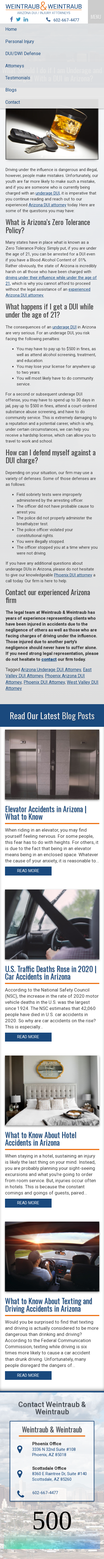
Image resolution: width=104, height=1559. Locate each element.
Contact (12, 102)
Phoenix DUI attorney (73, 575)
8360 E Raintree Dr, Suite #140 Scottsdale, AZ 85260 (59, 1476)
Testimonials (17, 78)
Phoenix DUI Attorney (44, 682)
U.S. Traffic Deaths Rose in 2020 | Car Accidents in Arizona (51, 972)
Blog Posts (78, 715)
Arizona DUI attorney (47, 204)
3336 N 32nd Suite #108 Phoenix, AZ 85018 (54, 1452)
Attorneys (14, 65)
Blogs (11, 90)
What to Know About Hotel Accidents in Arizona (40, 1138)
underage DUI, (47, 193)
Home (11, 29)
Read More (28, 870)
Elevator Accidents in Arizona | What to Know (46, 812)
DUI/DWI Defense (23, 53)
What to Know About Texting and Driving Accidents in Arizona (48, 1304)
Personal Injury (19, 41)
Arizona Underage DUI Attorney (51, 669)
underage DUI (64, 327)
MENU (96, 16)
